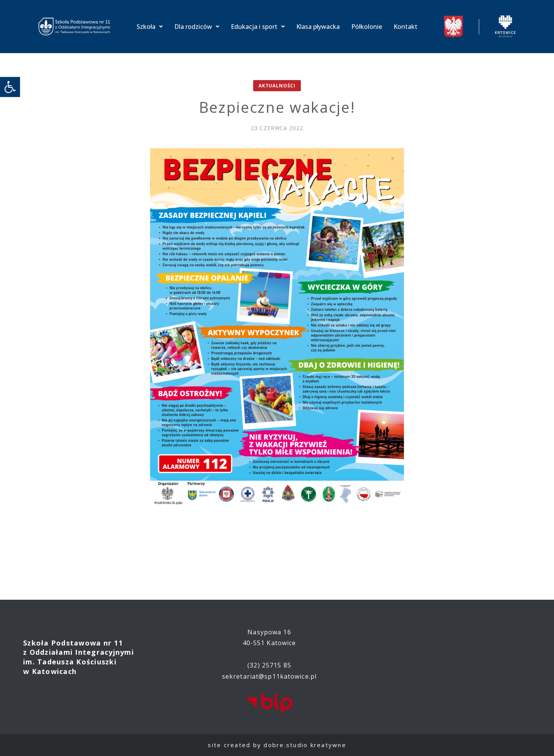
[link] (10, 87)
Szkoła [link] (150, 26)
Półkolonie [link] (366, 26)
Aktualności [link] (277, 85)
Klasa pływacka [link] (318, 26)
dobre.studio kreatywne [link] (305, 745)
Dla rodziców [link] (196, 26)
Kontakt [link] (405, 26)
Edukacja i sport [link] (258, 26)
